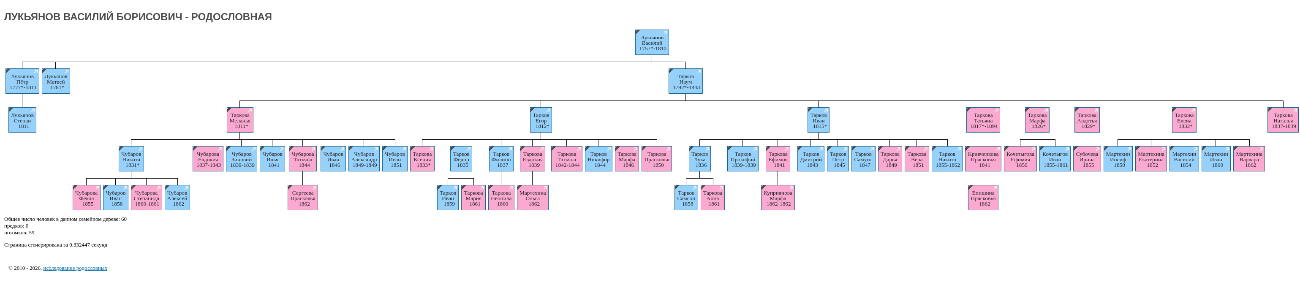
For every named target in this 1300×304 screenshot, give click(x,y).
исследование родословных (75, 268)
